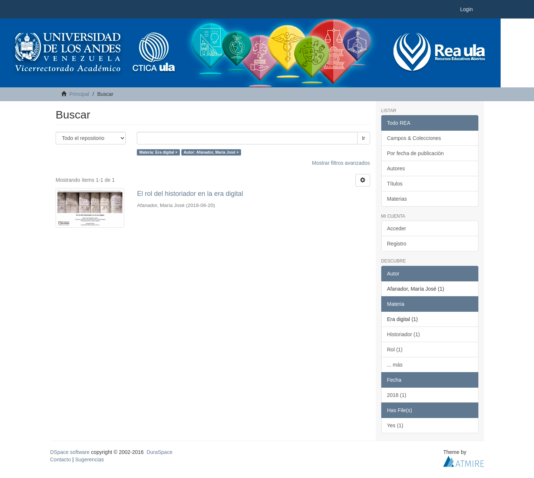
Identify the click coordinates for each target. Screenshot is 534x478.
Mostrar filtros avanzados (341, 163)
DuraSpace (159, 452)
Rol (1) (395, 349)
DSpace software (70, 452)
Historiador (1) (403, 334)
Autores (396, 168)
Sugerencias (89, 459)
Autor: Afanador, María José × (211, 152)
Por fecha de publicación (415, 153)
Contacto (60, 459)
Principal (79, 94)
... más (395, 365)
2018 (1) (396, 395)
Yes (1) (395, 425)
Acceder (396, 228)
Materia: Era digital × (158, 152)
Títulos (395, 184)
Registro (396, 244)
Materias (397, 199)
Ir (363, 138)
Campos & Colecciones (414, 138)
